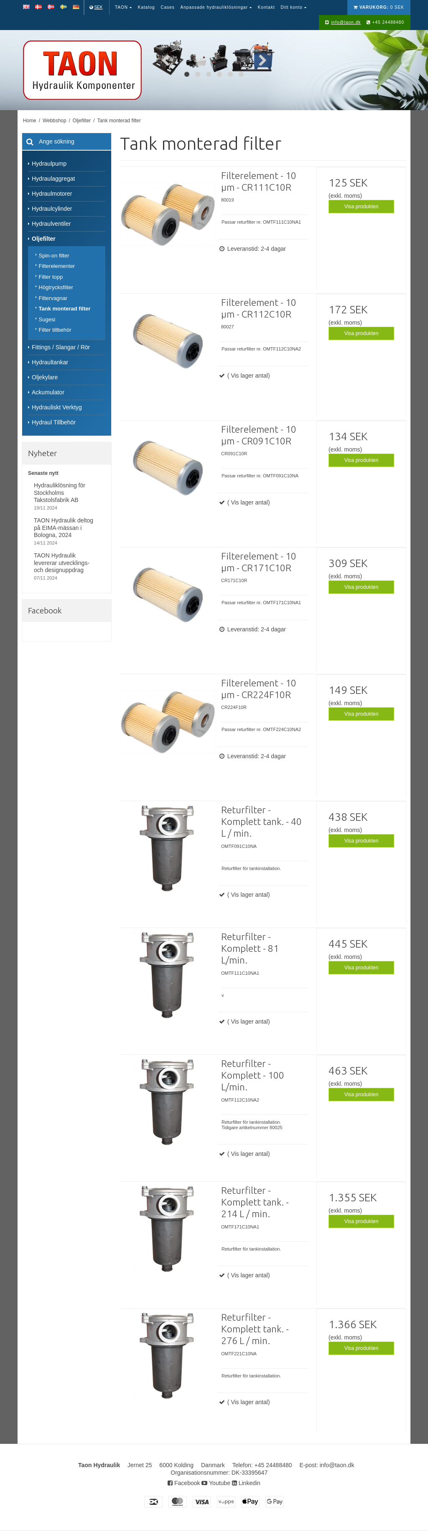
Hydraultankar (50, 362)
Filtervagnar (53, 298)
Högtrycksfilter (56, 287)
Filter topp (51, 277)
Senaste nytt (43, 473)
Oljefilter (44, 238)
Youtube (215, 1483)
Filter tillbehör (55, 330)
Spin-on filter (54, 255)
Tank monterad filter (65, 308)
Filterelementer (57, 266)
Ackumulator (48, 392)
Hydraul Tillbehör (54, 422)
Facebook (184, 1483)
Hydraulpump (49, 163)
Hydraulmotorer (52, 193)
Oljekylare (45, 377)
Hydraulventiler (51, 223)
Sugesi (47, 319)
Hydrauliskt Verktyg (57, 407)
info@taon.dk (346, 22)
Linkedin (246, 1483)
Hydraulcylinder (52, 208)
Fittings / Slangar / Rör (61, 347)
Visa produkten (361, 206)
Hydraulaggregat (53, 178)
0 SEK (379, 7)
